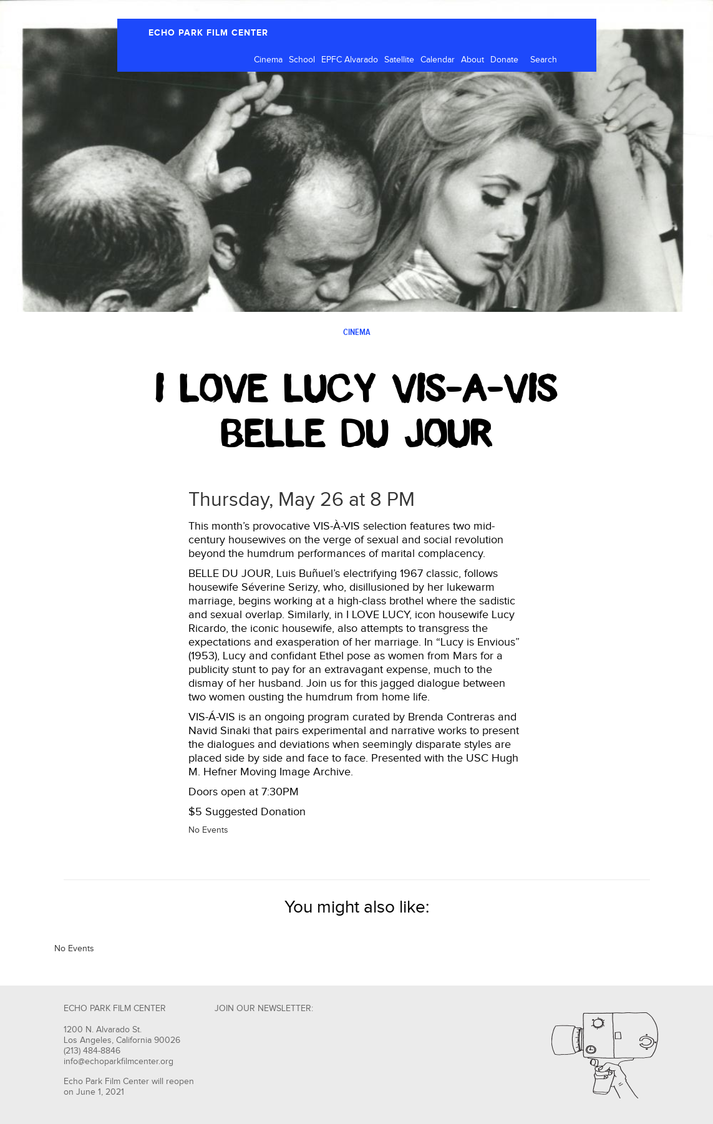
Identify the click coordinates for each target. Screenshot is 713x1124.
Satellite (399, 60)
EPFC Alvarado (349, 60)
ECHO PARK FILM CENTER (208, 32)
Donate (504, 60)
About (472, 60)
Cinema (268, 60)
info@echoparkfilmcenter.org (118, 1062)
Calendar (437, 60)
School (302, 60)
